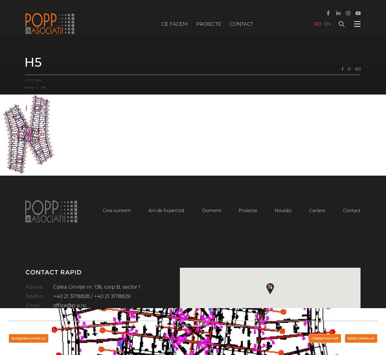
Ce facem (175, 24)
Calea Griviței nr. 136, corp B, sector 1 (96, 287)
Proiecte (208, 24)
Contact (241, 24)
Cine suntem (117, 210)
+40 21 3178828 (71, 296)
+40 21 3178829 (112, 296)
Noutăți (283, 210)
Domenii (211, 210)
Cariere (317, 210)
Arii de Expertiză (166, 210)
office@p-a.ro (69, 305)
